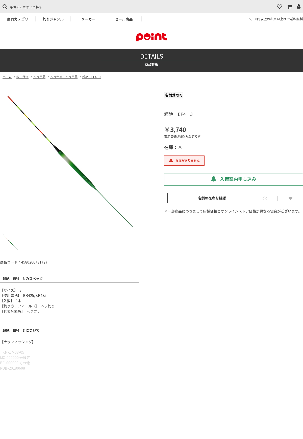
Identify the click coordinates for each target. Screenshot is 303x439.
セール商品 (124, 18)
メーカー (88, 18)
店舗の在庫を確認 (212, 197)
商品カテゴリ (17, 18)
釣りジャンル (53, 18)
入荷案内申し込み (233, 178)
